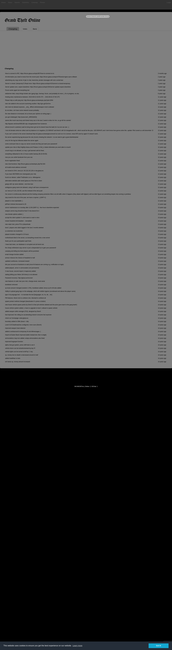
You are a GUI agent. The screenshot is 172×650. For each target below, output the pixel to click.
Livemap (34, 2)
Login (169, 2)
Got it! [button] (158, 646)
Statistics (25, 2)
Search (17, 2)
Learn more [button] (77, 646)
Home (3, 2)
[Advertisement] (86, 48)
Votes (10, 2)
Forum (42, 2)
